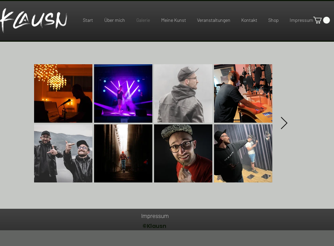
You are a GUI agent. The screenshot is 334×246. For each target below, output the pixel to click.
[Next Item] (284, 123)
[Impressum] (155, 215)
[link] (321, 20)
